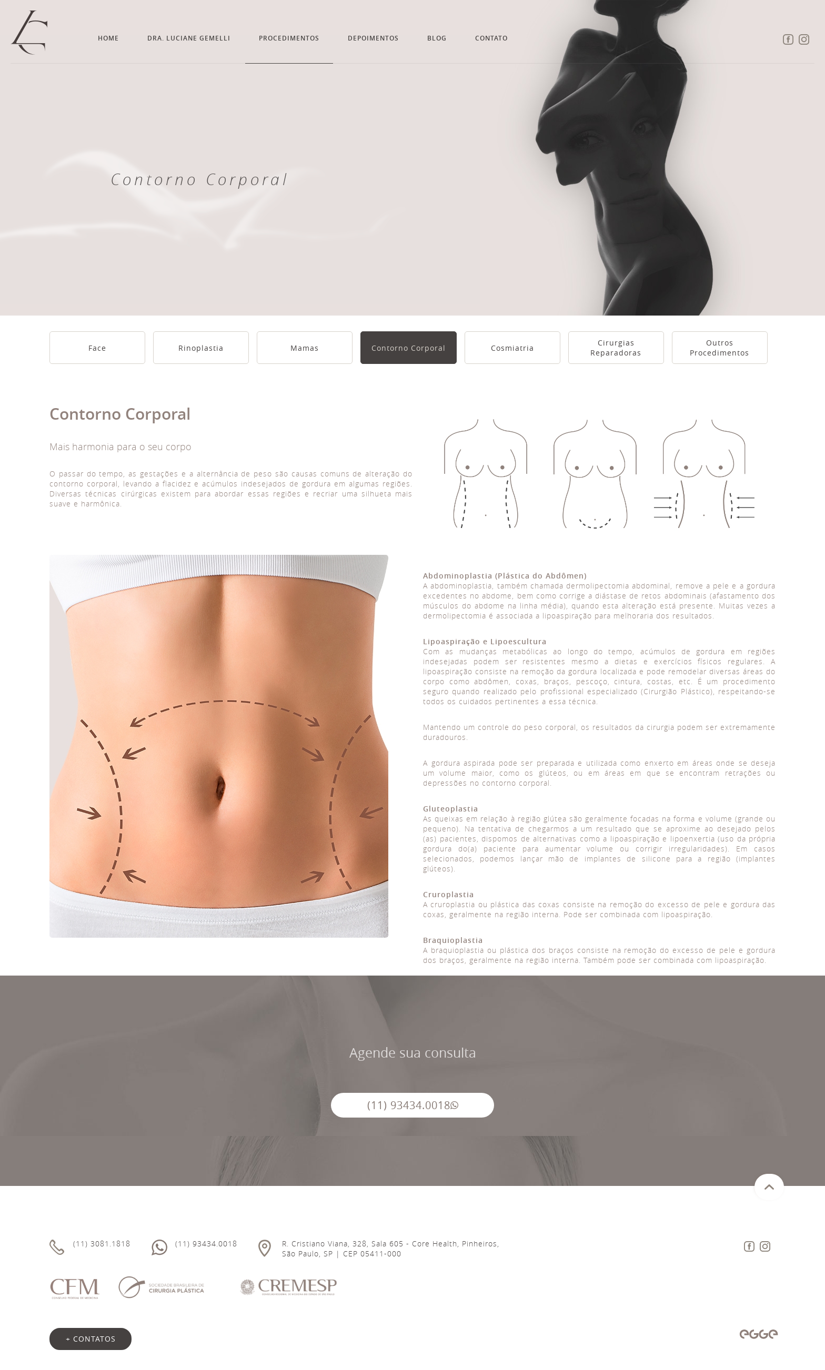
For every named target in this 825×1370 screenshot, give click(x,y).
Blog (437, 38)
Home (108, 38)
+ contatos (91, 1339)
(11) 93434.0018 (412, 1105)
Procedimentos (289, 38)
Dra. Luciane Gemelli (188, 38)
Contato (491, 38)
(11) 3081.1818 (101, 1244)
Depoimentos (373, 38)
